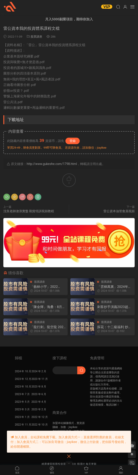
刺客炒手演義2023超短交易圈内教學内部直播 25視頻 (114, 307)
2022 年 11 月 (23, 424)
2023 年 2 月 (38, 409)
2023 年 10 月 (23, 386)
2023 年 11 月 (39, 379)
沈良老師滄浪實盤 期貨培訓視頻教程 (28, 211)
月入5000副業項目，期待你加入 (69, 19)
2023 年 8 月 (38, 386)
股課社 (10, 6)
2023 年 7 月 (22, 394)
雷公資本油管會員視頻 (119, 211)
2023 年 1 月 (22, 417)
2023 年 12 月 (23, 379)
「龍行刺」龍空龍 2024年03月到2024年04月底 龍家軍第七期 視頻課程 (47, 327)
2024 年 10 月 (23, 371)
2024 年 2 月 (38, 371)
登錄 (72, 141)
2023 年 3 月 (22, 409)
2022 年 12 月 (39, 417)
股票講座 (36, 36)
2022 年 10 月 (39, 424)
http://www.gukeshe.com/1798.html (52, 164)
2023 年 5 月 (22, 401)
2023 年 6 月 (38, 394)
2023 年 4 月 (38, 401)
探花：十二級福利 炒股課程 (114, 327)
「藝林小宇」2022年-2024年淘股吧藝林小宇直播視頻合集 (47, 287)
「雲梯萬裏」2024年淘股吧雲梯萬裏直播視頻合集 (114, 287)
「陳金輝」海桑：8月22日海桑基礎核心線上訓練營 (47, 307)
